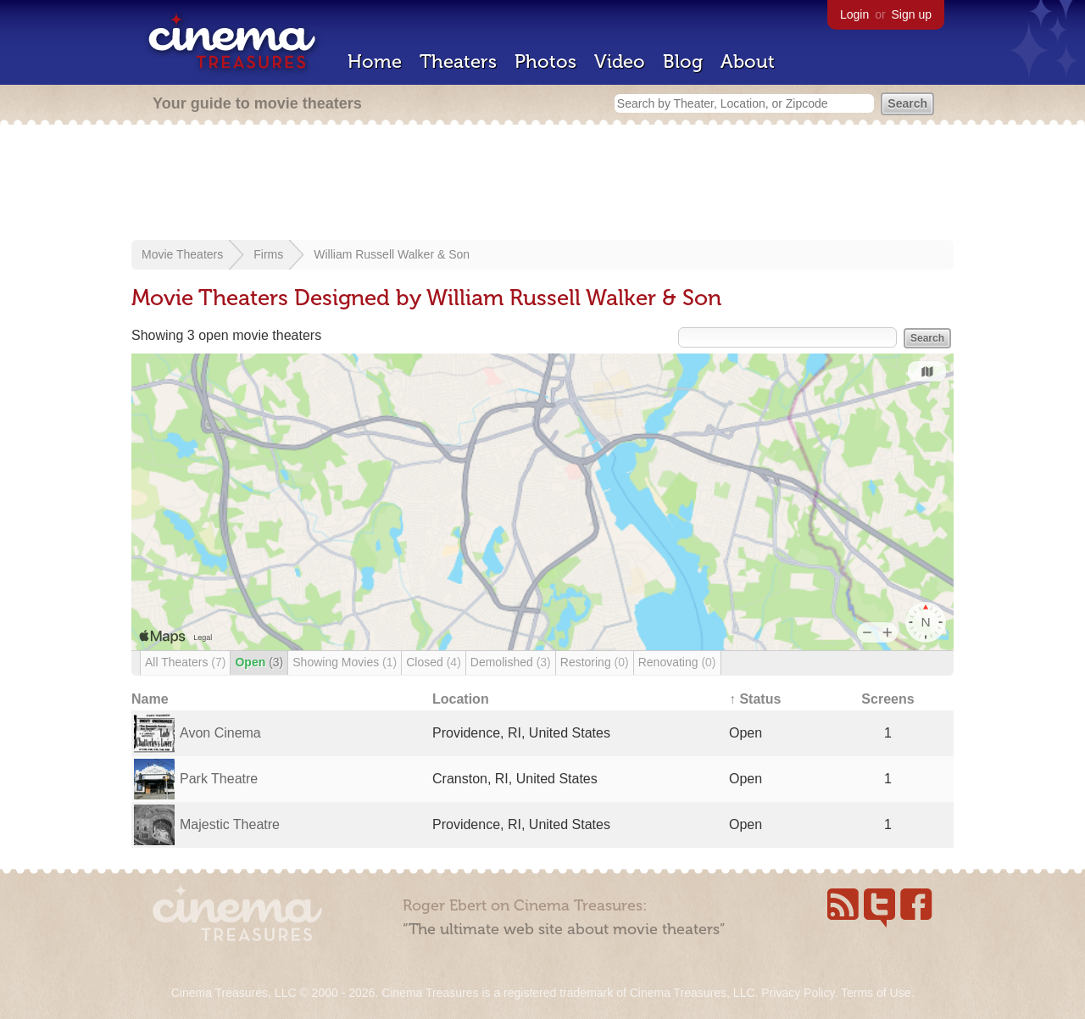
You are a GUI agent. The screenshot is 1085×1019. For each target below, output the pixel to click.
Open (259, 662)
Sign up (912, 14)
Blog (683, 61)
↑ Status (755, 699)
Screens (887, 699)
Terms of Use (875, 993)
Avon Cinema (220, 733)
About (748, 61)
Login (854, 14)
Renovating (677, 662)
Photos (545, 61)
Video (619, 61)
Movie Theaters (182, 254)
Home (375, 61)
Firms (268, 254)
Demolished (510, 662)
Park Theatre (219, 778)
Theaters (458, 61)
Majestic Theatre (230, 824)
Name (150, 699)
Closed (433, 662)
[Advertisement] (542, 184)
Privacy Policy (797, 993)
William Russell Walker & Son (392, 254)
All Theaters (185, 662)
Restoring (594, 662)
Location (460, 699)
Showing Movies (344, 662)
